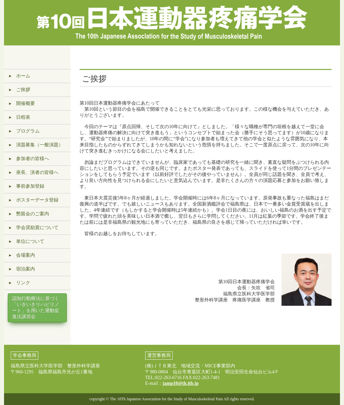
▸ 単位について (26, 241)
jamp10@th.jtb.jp (181, 383)
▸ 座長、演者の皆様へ (33, 172)
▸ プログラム (24, 131)
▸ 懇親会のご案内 (29, 213)
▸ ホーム (19, 75)
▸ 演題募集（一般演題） (36, 144)
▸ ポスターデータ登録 (33, 199)
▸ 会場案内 (22, 255)
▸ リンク (19, 282)
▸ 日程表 (19, 117)
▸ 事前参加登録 (26, 186)
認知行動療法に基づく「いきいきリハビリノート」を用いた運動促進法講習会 (35, 307)
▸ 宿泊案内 (22, 268)
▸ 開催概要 (22, 103)
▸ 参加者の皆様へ (29, 158)
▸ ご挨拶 (19, 89)
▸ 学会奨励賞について (33, 227)
